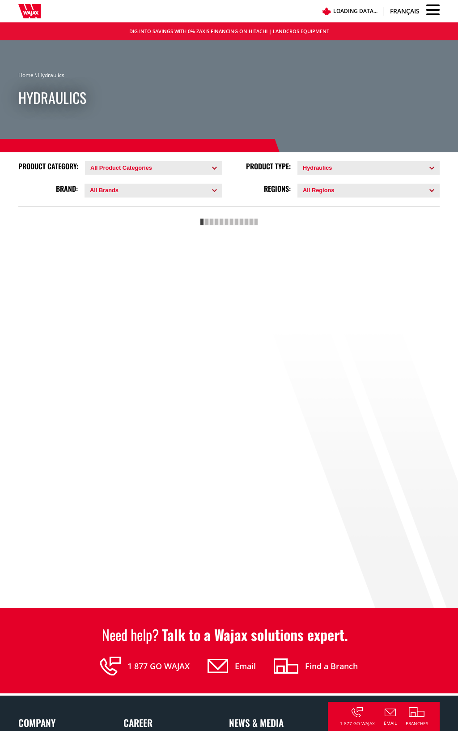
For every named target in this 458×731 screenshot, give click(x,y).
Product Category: (48, 166)
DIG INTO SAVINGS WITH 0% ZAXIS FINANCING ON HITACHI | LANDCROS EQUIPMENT (229, 31)
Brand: (67, 189)
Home (26, 75)
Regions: (277, 189)
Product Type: (268, 166)
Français (405, 11)
